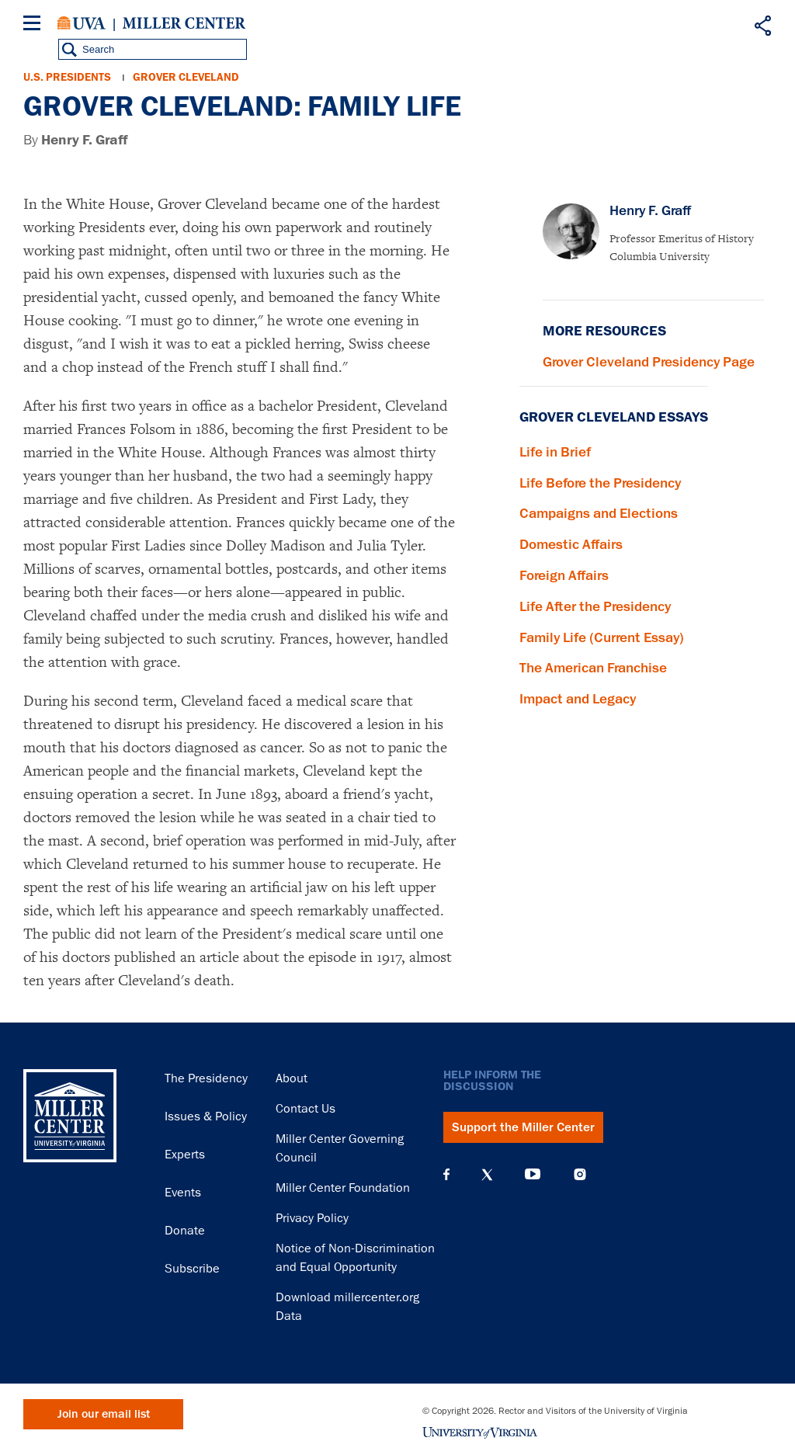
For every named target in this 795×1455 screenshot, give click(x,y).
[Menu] (35, 25)
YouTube (532, 1175)
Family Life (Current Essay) (601, 637)
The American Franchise (593, 667)
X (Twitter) (487, 1175)
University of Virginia (81, 23)
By (75, 140)
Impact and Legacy (577, 698)
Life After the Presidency (595, 606)
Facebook (446, 1175)
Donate (185, 1230)
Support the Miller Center (523, 1127)
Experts (185, 1154)
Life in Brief (555, 451)
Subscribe (192, 1268)
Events (183, 1192)
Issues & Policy (206, 1116)
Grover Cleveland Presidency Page (649, 361)
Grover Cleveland (186, 77)
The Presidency (206, 1078)
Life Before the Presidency (600, 482)
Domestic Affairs (571, 544)
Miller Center (184, 23)
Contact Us (305, 1108)
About (291, 1078)
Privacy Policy (312, 1218)
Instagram (580, 1174)
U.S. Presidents (67, 77)
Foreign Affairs (564, 575)
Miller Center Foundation (343, 1188)
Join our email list (103, 1414)
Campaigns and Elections (598, 513)
